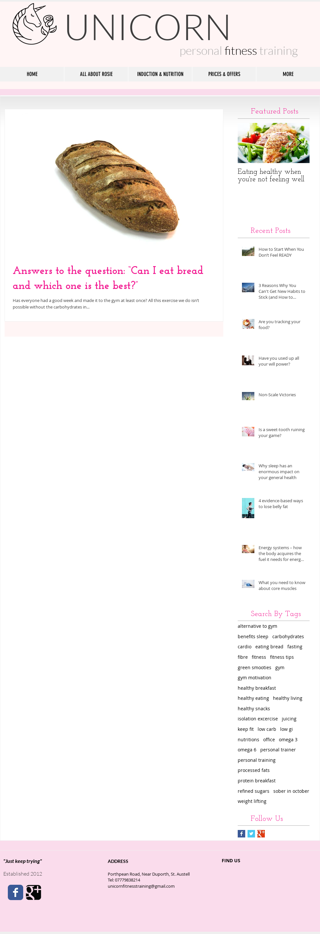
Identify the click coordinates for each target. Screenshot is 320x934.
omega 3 (288, 739)
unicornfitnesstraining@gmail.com (141, 886)
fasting (294, 646)
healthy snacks (254, 708)
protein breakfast (257, 780)
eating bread (269, 646)
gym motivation (254, 677)
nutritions (248, 739)
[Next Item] (299, 143)
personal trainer (278, 749)
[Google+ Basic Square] (261, 833)
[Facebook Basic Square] (241, 833)
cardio (244, 646)
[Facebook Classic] (15, 892)
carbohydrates (288, 636)
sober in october (291, 791)
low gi (286, 729)
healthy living (287, 698)
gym (279, 667)
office (269, 739)
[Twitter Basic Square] (251, 833)
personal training (257, 760)
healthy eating (253, 698)
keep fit (246, 729)
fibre (243, 657)
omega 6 (247, 749)
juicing (289, 719)
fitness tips (282, 657)
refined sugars (253, 791)
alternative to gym (257, 626)
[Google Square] (33, 892)
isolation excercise (258, 719)
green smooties (254, 667)
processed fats (254, 770)
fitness (259, 657)
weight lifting (252, 801)
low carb (267, 729)
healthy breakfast (257, 688)
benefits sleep (253, 636)
